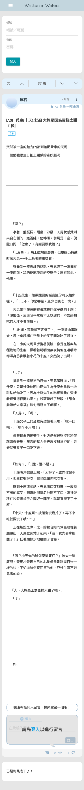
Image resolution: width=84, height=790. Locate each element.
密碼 (9, 39)
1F (10, 134)
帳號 (9, 22)
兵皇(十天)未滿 (69, 106)
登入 (13, 61)
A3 (56, 106)
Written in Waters (42, 5)
